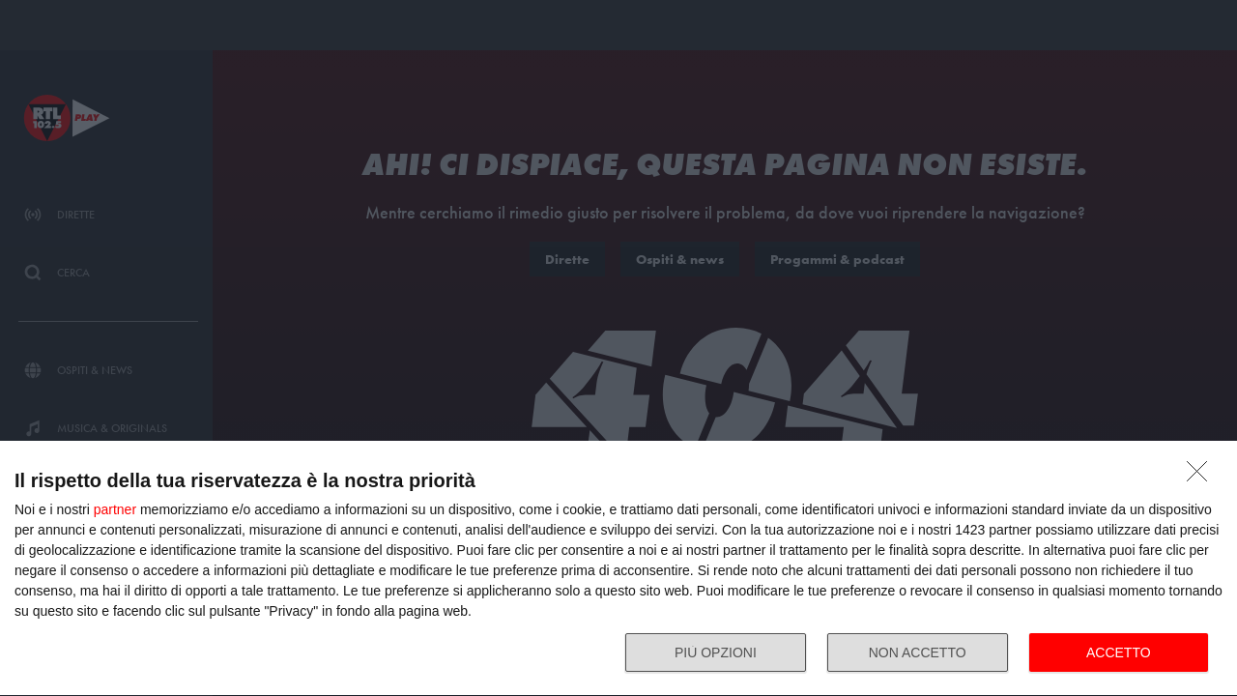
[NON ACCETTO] (1202, 476)
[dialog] (618, 569)
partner (115, 509)
